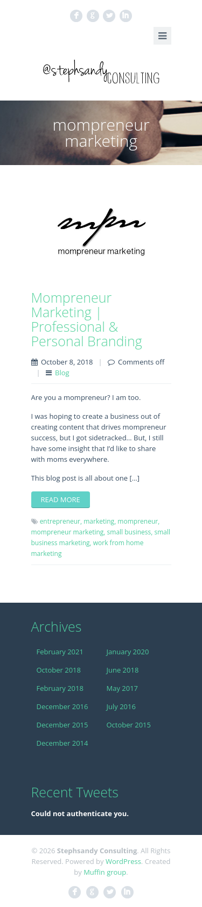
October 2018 (59, 670)
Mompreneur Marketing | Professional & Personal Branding (86, 319)
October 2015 (129, 725)
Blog (62, 372)
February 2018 (60, 688)
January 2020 (128, 651)
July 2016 (121, 706)
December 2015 (62, 725)
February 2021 (60, 651)
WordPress (123, 861)
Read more (60, 499)
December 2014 (62, 743)
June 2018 (123, 670)
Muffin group (104, 872)
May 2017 (122, 688)
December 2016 (62, 706)
